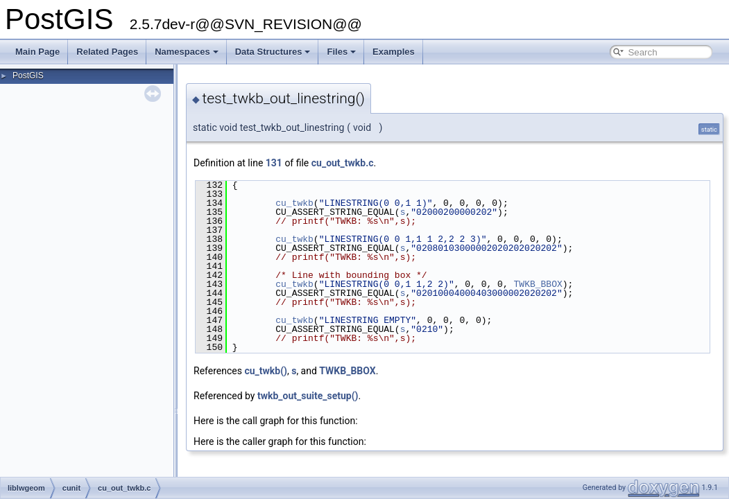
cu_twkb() (265, 370)
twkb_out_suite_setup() (308, 395)
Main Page (37, 51)
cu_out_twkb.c (342, 162)
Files (341, 51)
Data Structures (273, 51)
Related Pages (107, 51)
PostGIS (28, 75)
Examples (393, 51)
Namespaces (186, 51)
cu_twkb (294, 203)
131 (274, 162)
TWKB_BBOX (537, 284)
